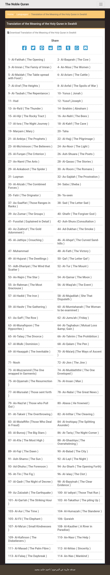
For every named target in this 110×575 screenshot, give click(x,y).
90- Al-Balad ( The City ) (72, 451)
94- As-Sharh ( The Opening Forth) (79, 466)
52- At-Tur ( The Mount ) (72, 266)
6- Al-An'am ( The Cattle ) (73, 74)
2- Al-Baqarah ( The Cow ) (73, 59)
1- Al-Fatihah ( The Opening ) (26, 59)
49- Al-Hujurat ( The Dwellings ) (28, 258)
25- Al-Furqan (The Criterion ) (27, 154)
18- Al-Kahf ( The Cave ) (72, 123)
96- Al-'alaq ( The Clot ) (72, 474)
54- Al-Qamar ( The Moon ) (74, 277)
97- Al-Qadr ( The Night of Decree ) (30, 481)
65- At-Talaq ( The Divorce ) (25, 336)
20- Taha (63, 131)
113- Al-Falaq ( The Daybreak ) (27, 556)
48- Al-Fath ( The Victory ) (73, 251)
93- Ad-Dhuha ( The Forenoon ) (28, 466)
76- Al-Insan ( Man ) (70, 381)
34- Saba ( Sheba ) (69, 184)
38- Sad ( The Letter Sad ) (73, 203)
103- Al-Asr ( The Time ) (23, 511)
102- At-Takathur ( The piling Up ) (78, 500)
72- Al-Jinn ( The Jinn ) (72, 362)
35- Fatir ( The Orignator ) (24, 195)
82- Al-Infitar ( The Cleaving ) (75, 414)
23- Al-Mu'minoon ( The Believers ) (30, 146)
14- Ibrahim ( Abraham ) (72, 108)
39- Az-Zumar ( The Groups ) (26, 214)
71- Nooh (14, 362)
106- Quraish (65, 519)
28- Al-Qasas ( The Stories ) (75, 161)
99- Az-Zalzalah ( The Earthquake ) (30, 492)
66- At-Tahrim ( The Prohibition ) (78, 336)
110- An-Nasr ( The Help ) (73, 537)
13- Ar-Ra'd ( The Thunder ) (25, 108)
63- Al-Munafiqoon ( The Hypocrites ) (23, 327)
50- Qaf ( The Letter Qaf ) (73, 258)
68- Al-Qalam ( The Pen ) (73, 344)
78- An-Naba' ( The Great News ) (77, 392)
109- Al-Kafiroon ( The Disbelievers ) (22, 539)
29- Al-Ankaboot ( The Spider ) (27, 169)
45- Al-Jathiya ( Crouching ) (25, 240)
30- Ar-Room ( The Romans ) (75, 169)
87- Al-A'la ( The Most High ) (26, 440)
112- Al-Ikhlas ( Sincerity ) (74, 548)
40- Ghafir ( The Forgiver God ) (76, 214)
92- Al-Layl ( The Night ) (72, 459)
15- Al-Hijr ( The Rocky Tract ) (27, 116)
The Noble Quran (17, 4)
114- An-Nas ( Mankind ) (73, 556)
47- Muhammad (18, 251)
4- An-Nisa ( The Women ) (73, 67)
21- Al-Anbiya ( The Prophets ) (27, 139)
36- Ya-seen (65, 195)
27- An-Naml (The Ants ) (23, 161)
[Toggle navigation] (101, 4)
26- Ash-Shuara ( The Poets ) (75, 154)
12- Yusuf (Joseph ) (70, 101)
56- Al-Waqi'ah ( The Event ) (75, 284)
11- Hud (13, 101)
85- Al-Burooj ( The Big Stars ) (27, 432)
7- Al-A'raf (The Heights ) (24, 85)
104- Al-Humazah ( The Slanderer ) (79, 511)
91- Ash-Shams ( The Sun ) (25, 459)
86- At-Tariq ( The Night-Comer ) (78, 432)
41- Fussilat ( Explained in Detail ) (29, 221)
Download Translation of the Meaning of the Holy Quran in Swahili (41, 32)
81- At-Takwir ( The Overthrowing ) (30, 414)
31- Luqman (15, 176)
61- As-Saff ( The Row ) (23, 318)
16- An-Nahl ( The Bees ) (73, 116)
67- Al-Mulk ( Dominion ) (23, 344)
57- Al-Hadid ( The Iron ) (23, 296)
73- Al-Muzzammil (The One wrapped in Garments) (26, 371)
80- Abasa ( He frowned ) (73, 403)
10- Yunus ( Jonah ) (69, 93)
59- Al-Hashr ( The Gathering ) (27, 307)
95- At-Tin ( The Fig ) (21, 474)
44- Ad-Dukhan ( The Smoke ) (76, 229)
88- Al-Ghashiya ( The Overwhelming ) (71, 442)
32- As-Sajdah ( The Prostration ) (78, 176)
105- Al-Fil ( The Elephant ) (25, 519)
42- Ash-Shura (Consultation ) (76, 221)
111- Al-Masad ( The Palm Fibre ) (29, 548)
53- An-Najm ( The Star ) (23, 277)
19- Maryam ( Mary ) (21, 131)
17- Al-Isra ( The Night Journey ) (28, 123)
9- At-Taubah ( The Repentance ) (29, 93)
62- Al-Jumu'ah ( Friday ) (73, 318)
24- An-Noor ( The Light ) (73, 146)
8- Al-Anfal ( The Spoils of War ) (77, 85)
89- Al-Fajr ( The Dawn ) (23, 451)
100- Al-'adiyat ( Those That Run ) (78, 492)
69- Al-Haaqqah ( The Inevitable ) (29, 351)
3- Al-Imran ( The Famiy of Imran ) (29, 67)
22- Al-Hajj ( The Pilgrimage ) (76, 139)
